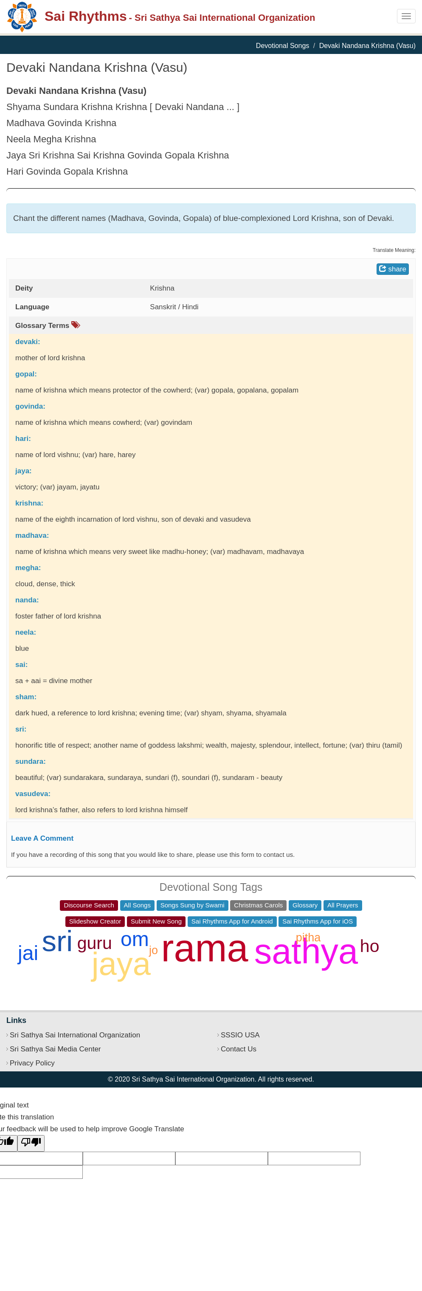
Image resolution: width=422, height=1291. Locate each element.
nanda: (27, 600)
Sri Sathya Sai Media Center (55, 1049)
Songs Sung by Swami (192, 905)
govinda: (30, 406)
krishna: (29, 503)
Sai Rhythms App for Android (232, 921)
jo (153, 950)
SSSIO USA (240, 1035)
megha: (28, 568)
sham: (26, 697)
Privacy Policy (32, 1063)
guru (94, 943)
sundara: (30, 761)
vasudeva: (33, 794)
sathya (306, 951)
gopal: (26, 374)
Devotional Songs (282, 45)
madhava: (32, 535)
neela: (25, 632)
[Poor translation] (31, 1143)
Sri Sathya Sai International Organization (75, 1035)
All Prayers (342, 905)
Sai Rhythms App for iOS (317, 921)
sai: (21, 665)
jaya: (23, 471)
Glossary (305, 905)
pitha (308, 937)
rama (204, 948)
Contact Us (238, 1049)
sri (57, 941)
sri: (20, 729)
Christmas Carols (258, 905)
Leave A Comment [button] (42, 838)
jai (28, 953)
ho (370, 946)
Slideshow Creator (95, 921)
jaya (121, 964)
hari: (23, 439)
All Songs (137, 905)
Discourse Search (89, 905)
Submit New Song (156, 921)
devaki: (27, 342)
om (135, 939)
